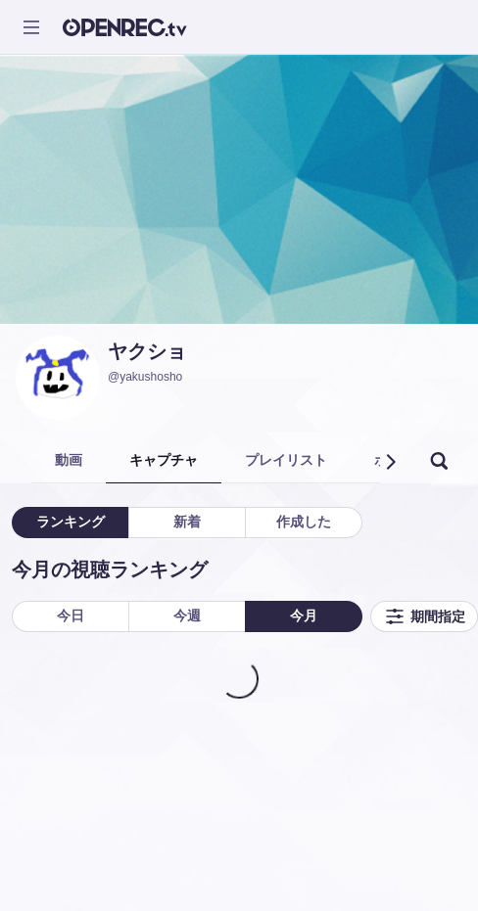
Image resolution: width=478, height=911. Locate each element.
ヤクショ (147, 351)
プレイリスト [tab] (286, 460)
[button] (390, 461)
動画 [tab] (68, 460)
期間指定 (424, 616)
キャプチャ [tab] (163, 460)
